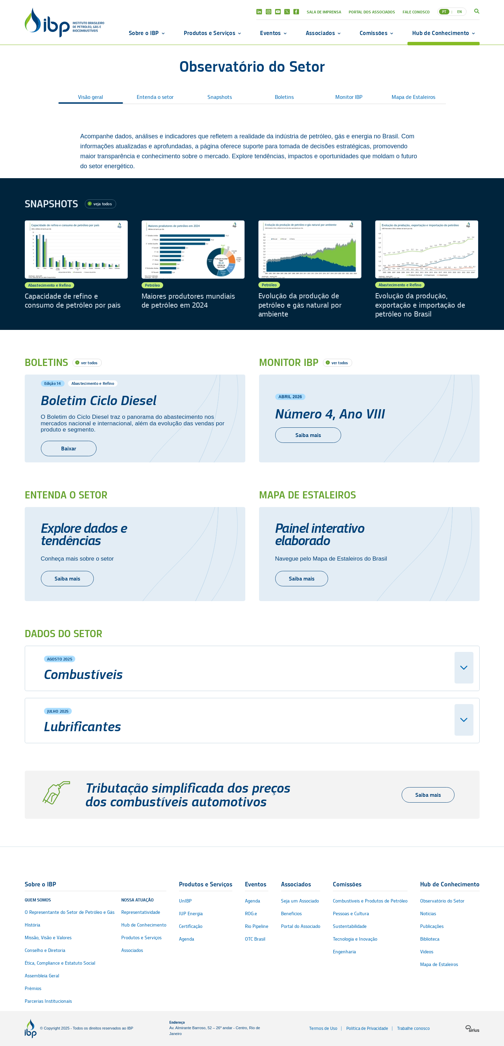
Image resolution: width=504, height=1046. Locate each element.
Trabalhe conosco (413, 1028)
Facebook (296, 11)
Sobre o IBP (144, 33)
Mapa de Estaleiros (413, 97)
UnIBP (185, 901)
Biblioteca (429, 939)
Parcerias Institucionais (48, 1001)
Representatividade (140, 912)
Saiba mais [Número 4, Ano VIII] (308, 435)
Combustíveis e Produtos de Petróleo (370, 901)
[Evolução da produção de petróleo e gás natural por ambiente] (309, 269)
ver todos (89, 362)
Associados (320, 33)
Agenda (186, 939)
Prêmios (33, 988)
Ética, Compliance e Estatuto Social (60, 963)
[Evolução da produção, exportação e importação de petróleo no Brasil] (426, 269)
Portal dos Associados (372, 11)
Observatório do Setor (442, 901)
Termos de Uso (323, 1028)
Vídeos (426, 952)
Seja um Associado (300, 901)
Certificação (190, 926)
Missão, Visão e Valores (48, 938)
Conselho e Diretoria (45, 950)
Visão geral (90, 97)
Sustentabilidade (350, 926)
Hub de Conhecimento (440, 33)
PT (444, 11)
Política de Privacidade (367, 1028)
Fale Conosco (416, 11)
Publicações (432, 926)
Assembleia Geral (42, 976)
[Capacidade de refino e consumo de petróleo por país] (76, 269)
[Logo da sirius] (472, 1028)
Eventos (270, 33)
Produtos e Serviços (209, 33)
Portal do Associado (300, 926)
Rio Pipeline (256, 926)
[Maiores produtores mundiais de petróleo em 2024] (193, 269)
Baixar (68, 448)
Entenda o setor (155, 97)
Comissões (374, 33)
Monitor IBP (348, 97)
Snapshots (220, 97)
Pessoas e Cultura (351, 914)
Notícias (428, 914)
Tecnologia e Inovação (355, 939)
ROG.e (251, 914)
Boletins (284, 97)
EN (459, 11)
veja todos (102, 203)
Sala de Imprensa (324, 11)
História (32, 925)
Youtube (278, 11)
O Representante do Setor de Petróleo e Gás (69, 912)
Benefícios (291, 914)
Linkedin (259, 11)
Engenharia (344, 952)
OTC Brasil (255, 939)
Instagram (268, 11)
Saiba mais (67, 578)
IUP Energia (191, 914)
